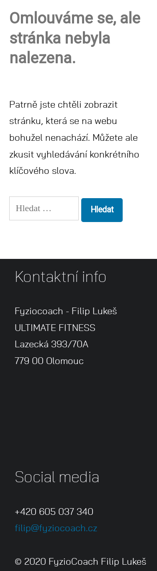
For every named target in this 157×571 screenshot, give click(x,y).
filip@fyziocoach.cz (56, 528)
